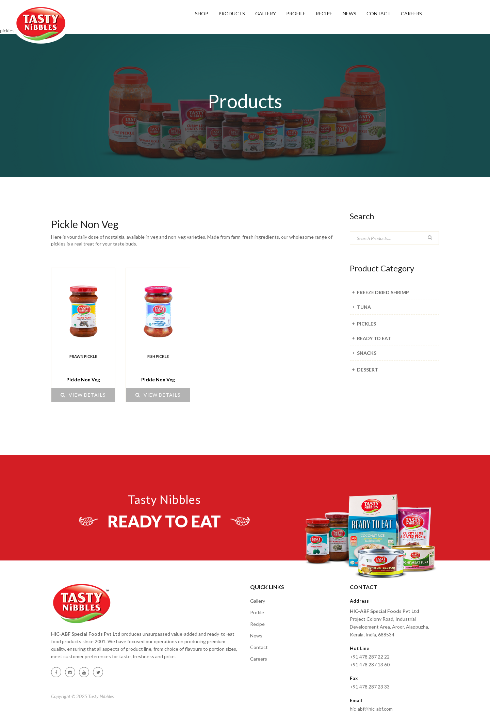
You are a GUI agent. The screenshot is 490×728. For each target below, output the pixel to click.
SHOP (201, 13)
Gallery (257, 601)
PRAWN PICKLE (83, 356)
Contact (378, 13)
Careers (411, 13)
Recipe (257, 624)
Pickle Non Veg (83, 379)
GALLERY (265, 13)
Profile (296, 13)
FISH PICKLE (158, 356)
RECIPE (324, 13)
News (349, 13)
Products (231, 13)
